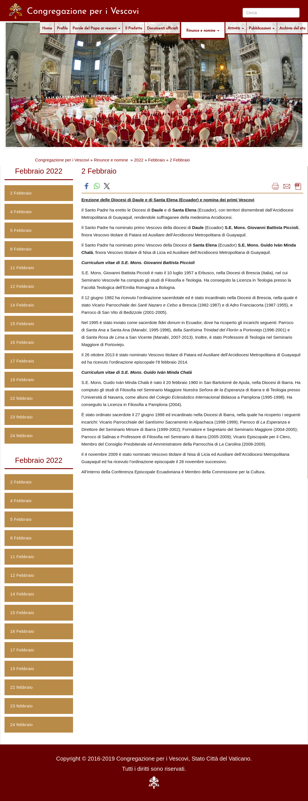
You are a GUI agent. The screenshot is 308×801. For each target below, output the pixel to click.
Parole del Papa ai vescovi (96, 27)
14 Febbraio (22, 305)
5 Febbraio (21, 230)
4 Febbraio (21, 211)
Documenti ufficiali (162, 27)
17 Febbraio (22, 361)
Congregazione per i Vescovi (62, 159)
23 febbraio (21, 416)
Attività (236, 27)
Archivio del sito (292, 27)
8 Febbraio (21, 249)
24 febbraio (21, 435)
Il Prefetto (133, 27)
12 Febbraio (22, 286)
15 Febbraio (22, 323)
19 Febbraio (22, 379)
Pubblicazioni (262, 27)
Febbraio (156, 159)
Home (47, 27)
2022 (138, 159)
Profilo (62, 27)
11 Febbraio (22, 267)
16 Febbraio (22, 342)
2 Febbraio (180, 159)
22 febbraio (21, 398)
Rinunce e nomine (202, 30)
